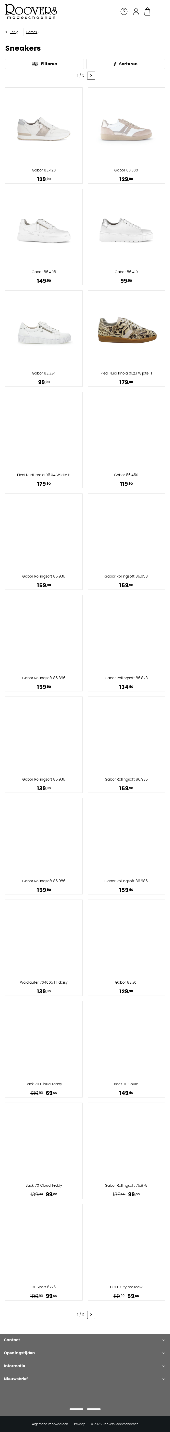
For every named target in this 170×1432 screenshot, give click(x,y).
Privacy (79, 1418)
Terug (14, 32)
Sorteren (128, 64)
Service (124, 11)
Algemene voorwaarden (50, 1418)
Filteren (49, 64)
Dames (31, 32)
